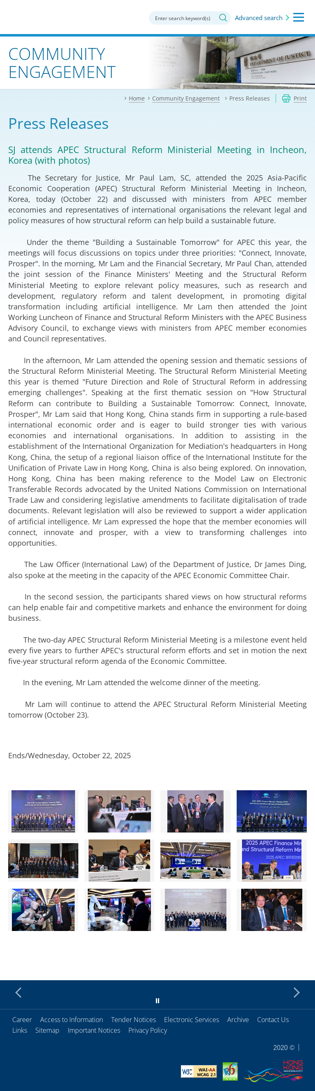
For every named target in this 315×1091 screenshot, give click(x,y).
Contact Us (273, 1019)
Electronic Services (191, 1019)
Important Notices (94, 1030)
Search (223, 17)
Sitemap (47, 1030)
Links (19, 1030)
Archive (238, 1019)
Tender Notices (133, 1019)
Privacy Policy (147, 1030)
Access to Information (71, 1019)
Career (22, 1019)
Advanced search (259, 18)
